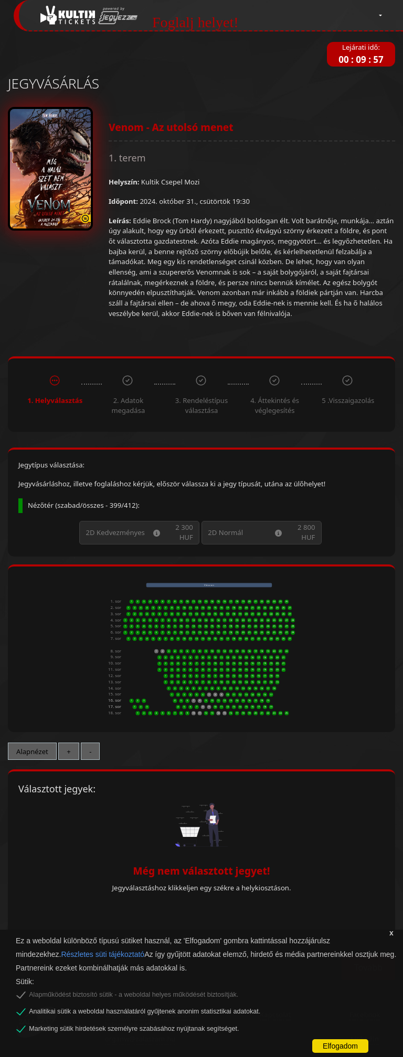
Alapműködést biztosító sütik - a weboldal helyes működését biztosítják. (133, 994)
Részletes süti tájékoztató (102, 954)
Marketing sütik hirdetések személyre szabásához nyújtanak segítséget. (134, 1028)
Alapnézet (32, 751)
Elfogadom (340, 1046)
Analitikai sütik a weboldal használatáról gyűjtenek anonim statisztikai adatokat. (144, 1011)
